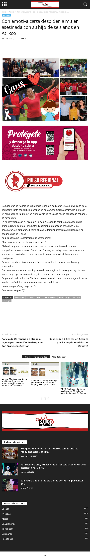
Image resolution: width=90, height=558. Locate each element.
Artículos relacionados (36, 357)
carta (39, 298)
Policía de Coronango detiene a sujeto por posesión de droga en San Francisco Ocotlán (22, 342)
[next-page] (47, 398)
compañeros (50, 298)
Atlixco (11, 12)
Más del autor (59, 357)
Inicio (4, 12)
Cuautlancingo (8, 524)
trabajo (6, 301)
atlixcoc (30, 298)
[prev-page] (43, 398)
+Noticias (6, 514)
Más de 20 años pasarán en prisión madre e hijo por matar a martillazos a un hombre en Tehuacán (14, 382)
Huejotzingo (7, 539)
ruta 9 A (76, 298)
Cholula (5, 509)
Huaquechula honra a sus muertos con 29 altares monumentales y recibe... (49, 450)
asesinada (19, 298)
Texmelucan (7, 529)
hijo (61, 298)
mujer (68, 298)
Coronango (7, 534)
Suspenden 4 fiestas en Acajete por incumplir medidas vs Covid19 (68, 342)
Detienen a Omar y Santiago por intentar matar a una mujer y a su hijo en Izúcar (44, 382)
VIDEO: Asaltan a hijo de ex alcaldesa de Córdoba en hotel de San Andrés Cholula (73, 391)
